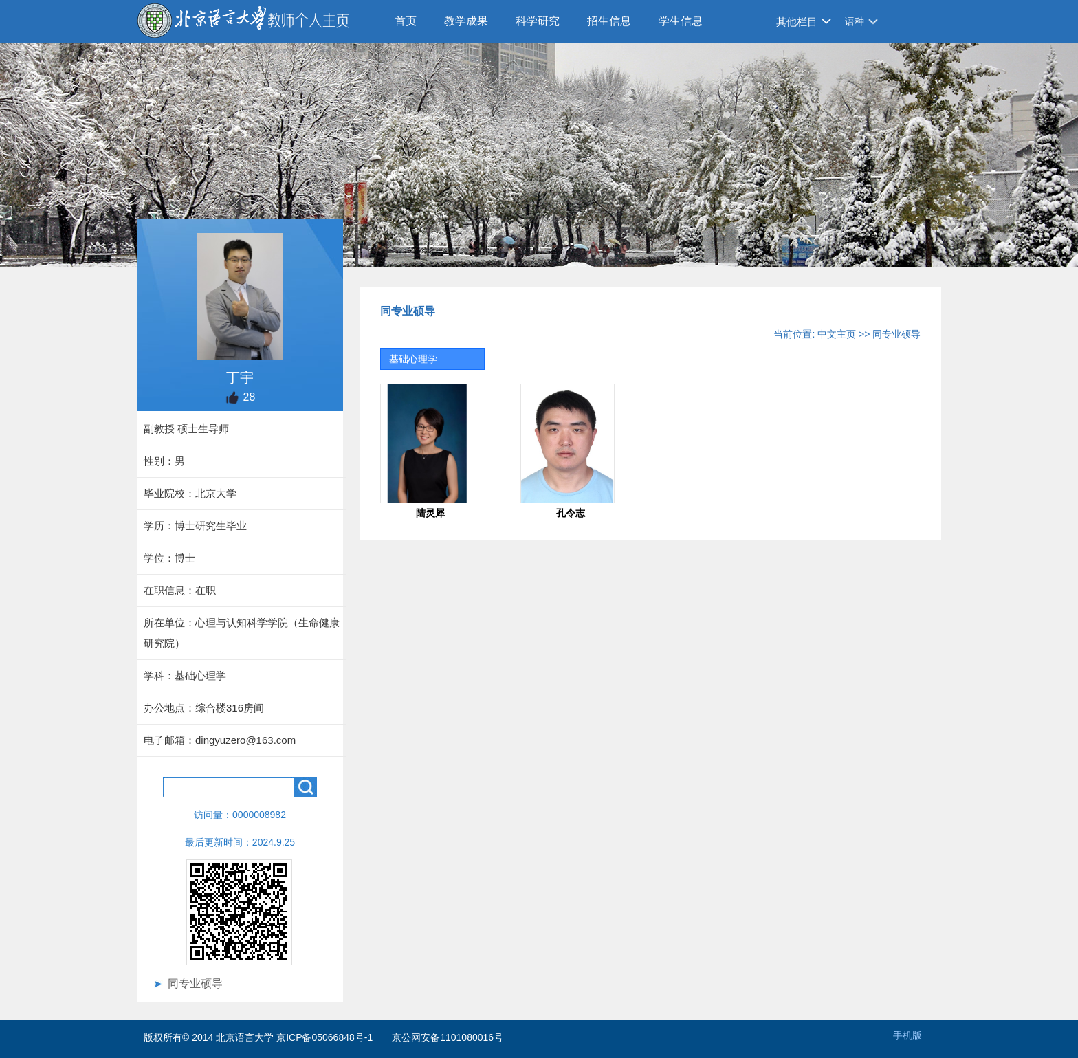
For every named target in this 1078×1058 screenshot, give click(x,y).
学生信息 (681, 21)
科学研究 (538, 21)
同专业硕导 (195, 983)
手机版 (907, 1035)
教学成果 (466, 21)
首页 (406, 21)
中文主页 (836, 334)
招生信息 (609, 21)
